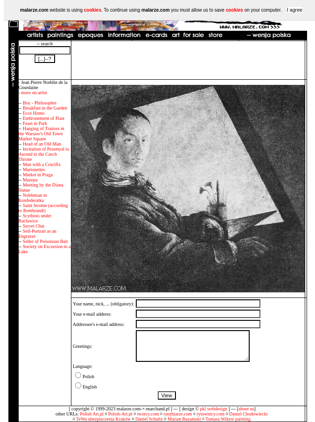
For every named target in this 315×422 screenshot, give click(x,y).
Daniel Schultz (149, 419)
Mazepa (30, 179)
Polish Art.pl (92, 413)
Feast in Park (35, 123)
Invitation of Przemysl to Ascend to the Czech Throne (44, 154)
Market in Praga (38, 174)
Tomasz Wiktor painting (227, 419)
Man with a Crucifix (42, 164)
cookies (92, 10)
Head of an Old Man (42, 143)
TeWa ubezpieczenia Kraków (103, 419)
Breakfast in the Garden (45, 108)
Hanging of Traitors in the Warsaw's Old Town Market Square (41, 133)
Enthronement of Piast (43, 118)
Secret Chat (33, 225)
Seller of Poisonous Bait (45, 241)
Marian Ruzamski (184, 419)
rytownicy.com (210, 413)
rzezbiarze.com (178, 413)
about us (246, 408)
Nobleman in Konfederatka (33, 198)
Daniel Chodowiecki (248, 413)
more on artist (34, 92)
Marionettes (34, 169)
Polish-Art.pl (120, 413)
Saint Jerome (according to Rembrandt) (43, 208)
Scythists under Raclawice (35, 218)
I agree (294, 10)
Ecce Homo (34, 113)
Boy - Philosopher (40, 102)
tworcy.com (148, 413)
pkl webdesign (213, 408)
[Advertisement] (188, 60)
